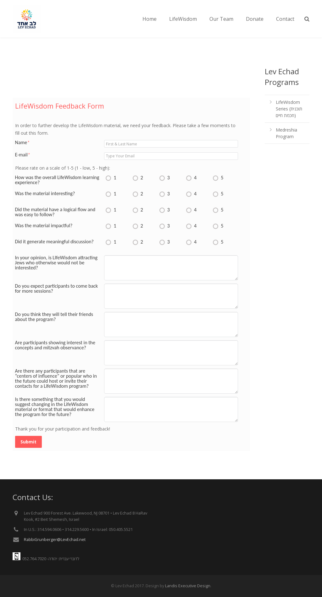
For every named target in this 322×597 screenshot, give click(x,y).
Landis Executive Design (187, 586)
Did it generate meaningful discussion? (54, 241)
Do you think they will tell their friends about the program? (54, 317)
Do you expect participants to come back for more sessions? (56, 289)
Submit (28, 442)
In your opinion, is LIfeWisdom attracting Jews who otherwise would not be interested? (56, 262)
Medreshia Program (286, 133)
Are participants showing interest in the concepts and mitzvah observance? (55, 345)
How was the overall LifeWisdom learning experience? (57, 180)
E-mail (22, 154)
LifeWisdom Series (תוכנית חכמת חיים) (289, 108)
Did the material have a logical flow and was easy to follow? (55, 212)
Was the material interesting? (45, 193)
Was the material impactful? (44, 225)
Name (22, 142)
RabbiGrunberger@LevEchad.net (55, 539)
